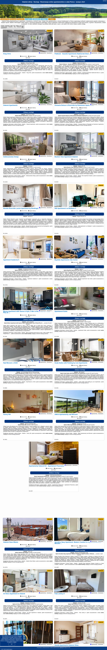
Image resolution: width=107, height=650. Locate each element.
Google (19, 636)
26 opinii (35, 272)
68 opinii (89, 427)
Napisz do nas (67, 647)
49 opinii (50, 325)
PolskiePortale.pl (9, 649)
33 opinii (67, 478)
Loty (28, 19)
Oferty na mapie (13, 19)
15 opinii (89, 169)
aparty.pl (105, 0)
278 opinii (34, 117)
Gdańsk (49, 30)
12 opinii (84, 606)
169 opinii (37, 606)
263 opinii (92, 375)
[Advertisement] (53, 505)
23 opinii (32, 66)
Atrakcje (44, 19)
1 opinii (85, 324)
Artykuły (52, 19)
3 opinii (32, 427)
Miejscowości (20, 19)
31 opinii (35, 169)
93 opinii (89, 272)
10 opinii (93, 66)
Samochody (36, 19)
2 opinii (101, 556)
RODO (14, 642)
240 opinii (94, 117)
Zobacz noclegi (28, 63)
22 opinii (34, 375)
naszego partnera (16, 75)
